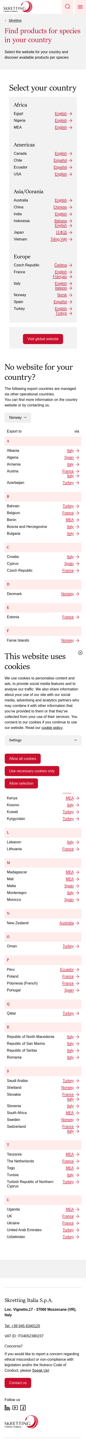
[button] (67, 7)
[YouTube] (15, 1407)
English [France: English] (61, 272)
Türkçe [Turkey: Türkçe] (61, 313)
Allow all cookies (22, 758)
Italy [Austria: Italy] (70, 476)
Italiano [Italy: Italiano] (61, 288)
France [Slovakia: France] (68, 1094)
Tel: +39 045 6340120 (22, 1326)
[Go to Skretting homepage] (17, 7)
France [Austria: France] (68, 471)
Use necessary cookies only (32, 771)
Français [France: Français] (60, 277)
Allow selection (21, 783)
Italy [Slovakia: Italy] (70, 1099)
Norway (18, 417)
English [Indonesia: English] (61, 225)
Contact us (18, 1383)
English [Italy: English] (61, 283)
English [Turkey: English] (61, 309)
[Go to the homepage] (21, 1422)
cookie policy (52, 728)
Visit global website (43, 339)
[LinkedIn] (7, 1407)
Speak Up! (40, 1370)
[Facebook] (23, 1407)
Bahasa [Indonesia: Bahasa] (60, 221)
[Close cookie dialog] (80, 652)
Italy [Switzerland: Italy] (70, 1131)
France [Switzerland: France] (68, 1126)
